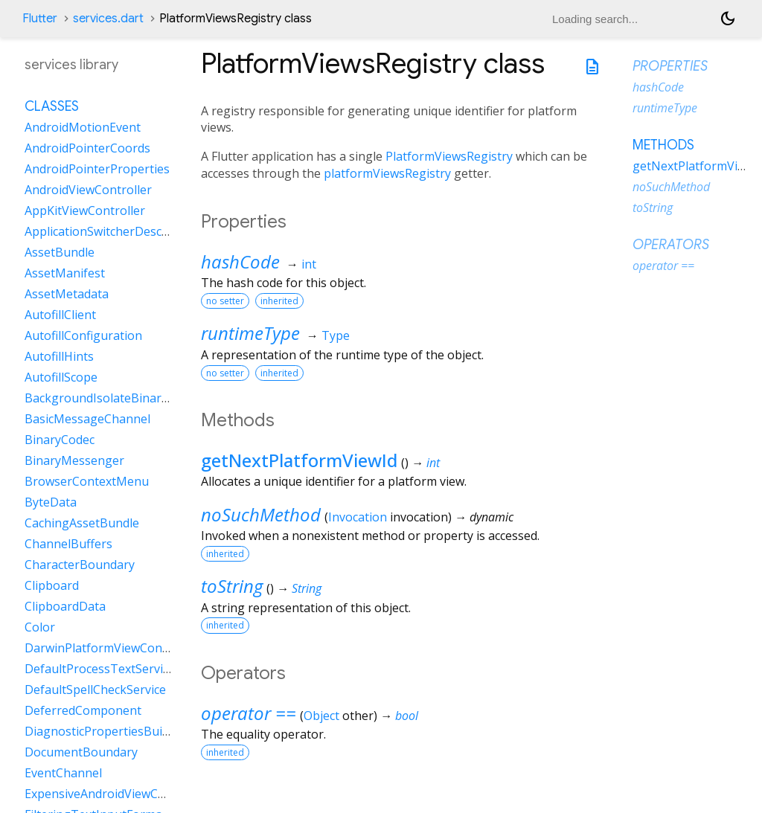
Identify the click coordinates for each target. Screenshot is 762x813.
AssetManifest (65, 273)
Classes (52, 106)
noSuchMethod (261, 514)
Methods (663, 145)
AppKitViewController (85, 210)
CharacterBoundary (80, 564)
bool (406, 715)
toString (232, 585)
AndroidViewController (88, 189)
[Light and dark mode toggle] (728, 18)
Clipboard (52, 585)
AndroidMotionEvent (83, 127)
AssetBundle (60, 252)
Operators (671, 245)
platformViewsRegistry (387, 173)
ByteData (51, 502)
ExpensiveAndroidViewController (116, 793)
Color (40, 627)
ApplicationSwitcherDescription (112, 231)
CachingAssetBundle (82, 523)
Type (335, 335)
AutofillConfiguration (83, 335)
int (308, 264)
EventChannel (63, 773)
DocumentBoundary (81, 752)
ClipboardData (65, 606)
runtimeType (250, 333)
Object (321, 715)
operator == (248, 713)
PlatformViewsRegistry (449, 156)
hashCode (240, 261)
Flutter (39, 18)
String (306, 588)
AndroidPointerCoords (87, 148)
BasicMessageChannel (87, 419)
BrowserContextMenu (87, 481)
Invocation (357, 517)
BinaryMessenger (74, 460)
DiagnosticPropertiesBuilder (104, 731)
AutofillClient (60, 314)
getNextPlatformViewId (299, 460)
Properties (670, 66)
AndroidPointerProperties (97, 169)
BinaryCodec (60, 439)
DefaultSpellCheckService (95, 689)
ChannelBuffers (68, 544)
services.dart (108, 18)
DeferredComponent (83, 710)
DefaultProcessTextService (100, 669)
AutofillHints (59, 356)
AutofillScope (61, 377)
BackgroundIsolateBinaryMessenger (128, 398)
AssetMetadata (67, 294)
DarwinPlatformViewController (111, 648)
